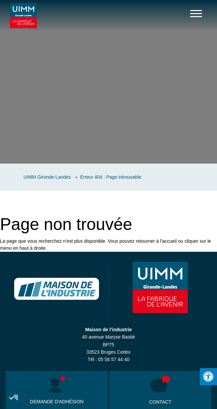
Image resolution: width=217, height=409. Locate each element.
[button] (14, 398)
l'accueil (168, 241)
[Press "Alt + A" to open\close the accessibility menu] (208, 376)
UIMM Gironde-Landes (47, 177)
